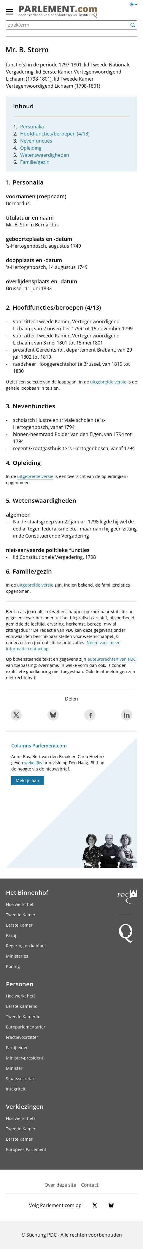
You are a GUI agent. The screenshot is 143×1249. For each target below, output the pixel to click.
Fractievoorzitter (22, 1037)
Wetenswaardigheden (44, 155)
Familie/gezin (35, 162)
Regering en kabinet (26, 945)
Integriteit (16, 1089)
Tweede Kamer (21, 914)
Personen (20, 984)
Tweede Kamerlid (23, 1016)
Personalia (32, 126)
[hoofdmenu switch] (9, 14)
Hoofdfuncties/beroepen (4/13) (55, 133)
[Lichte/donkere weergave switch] (135, 4)
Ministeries (17, 956)
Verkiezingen (25, 1106)
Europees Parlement (26, 1149)
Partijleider (17, 1047)
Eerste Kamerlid (22, 1006)
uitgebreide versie (108, 382)
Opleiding (31, 148)
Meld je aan (27, 780)
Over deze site (60, 1185)
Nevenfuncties (36, 141)
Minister (14, 1068)
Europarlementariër (25, 1027)
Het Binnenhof (27, 892)
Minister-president (24, 1058)
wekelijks (33, 762)
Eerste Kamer (19, 925)
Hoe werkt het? (20, 996)
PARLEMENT (58, 8)
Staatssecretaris (22, 1078)
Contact (89, 1185)
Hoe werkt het (20, 904)
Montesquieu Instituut (75, 14)
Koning (13, 966)
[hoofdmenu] (10, 14)
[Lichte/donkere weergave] (135, 5)
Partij (11, 935)
